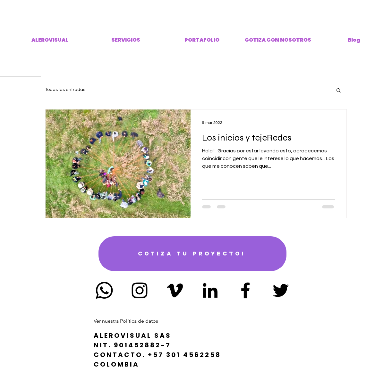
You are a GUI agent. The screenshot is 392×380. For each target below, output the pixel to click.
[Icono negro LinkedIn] (210, 290)
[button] (339, 90)
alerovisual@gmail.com (196, 314)
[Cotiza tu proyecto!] (192, 253)
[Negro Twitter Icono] (280, 290)
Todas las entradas (65, 89)
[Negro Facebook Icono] (245, 290)
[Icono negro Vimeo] (174, 290)
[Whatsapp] (104, 290)
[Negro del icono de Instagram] (139, 290)
